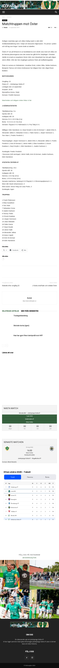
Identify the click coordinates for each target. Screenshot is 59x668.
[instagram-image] (15, 574)
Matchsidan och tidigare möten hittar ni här (16, 100)
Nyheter (9, 17)
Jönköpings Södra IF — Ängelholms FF (29, 458)
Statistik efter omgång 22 (10, 286)
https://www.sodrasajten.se (29, 301)
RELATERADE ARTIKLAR (10, 311)
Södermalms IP (29, 419)
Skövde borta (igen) (21, 325)
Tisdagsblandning (20, 316)
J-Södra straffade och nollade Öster (44, 286)
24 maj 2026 (29, 447)
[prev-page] (3, 345)
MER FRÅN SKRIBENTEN (29, 311)
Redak (5, 27)
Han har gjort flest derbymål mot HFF (28, 335)
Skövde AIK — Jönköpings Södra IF (29, 413)
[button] (3, 12)
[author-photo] (29, 294)
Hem (3, 17)
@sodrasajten (29, 558)
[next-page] (6, 345)
